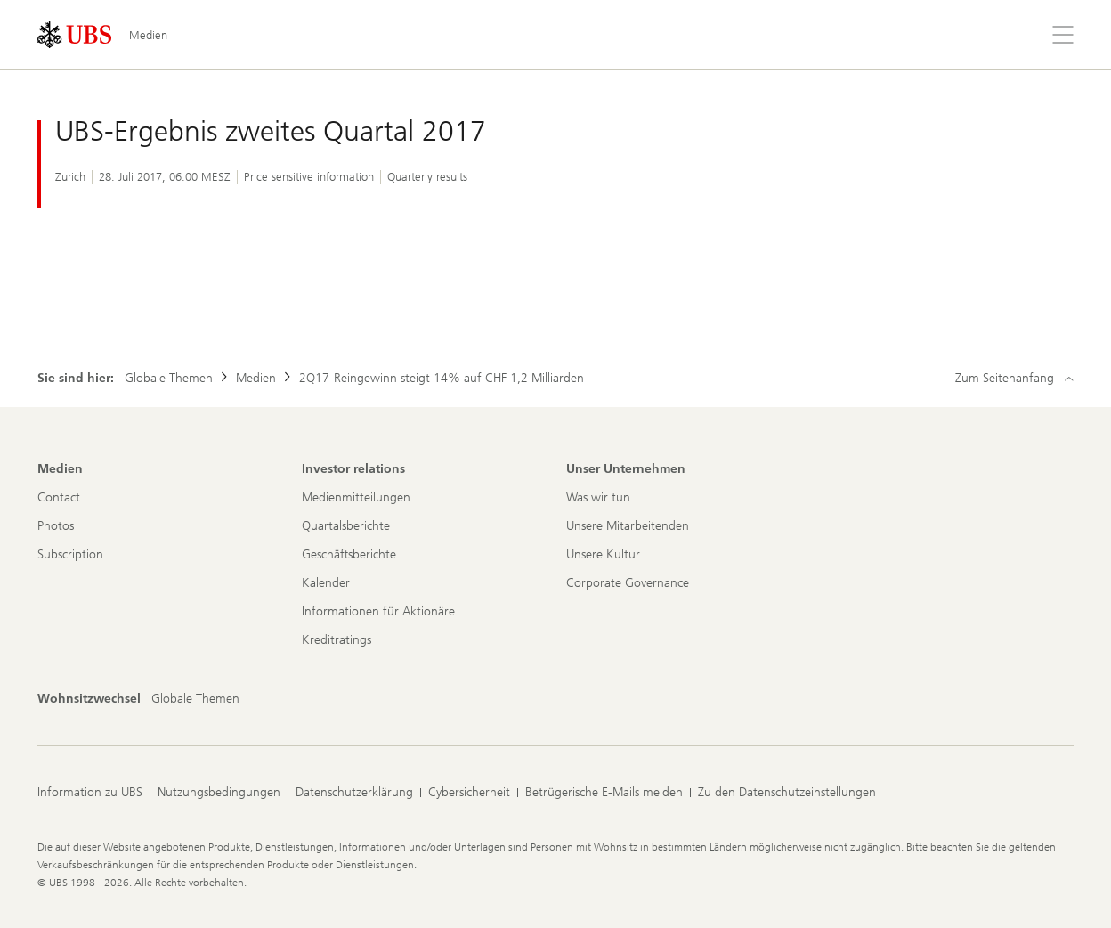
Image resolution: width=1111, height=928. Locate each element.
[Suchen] (1020, 34)
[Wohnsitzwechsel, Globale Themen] (195, 699)
